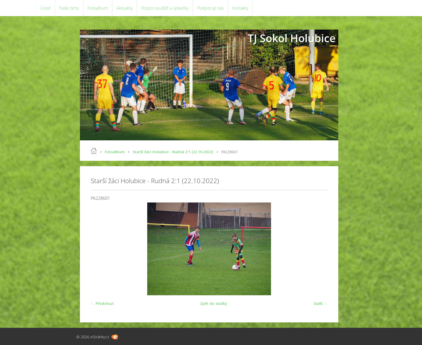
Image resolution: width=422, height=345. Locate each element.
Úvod (45, 8)
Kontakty (240, 8)
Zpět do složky (213, 303)
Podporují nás (210, 8)
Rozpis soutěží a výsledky (165, 8)
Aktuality (125, 8)
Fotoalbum (97, 8)
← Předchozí (102, 303)
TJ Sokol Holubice (292, 38)
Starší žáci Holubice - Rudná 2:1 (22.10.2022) (173, 151)
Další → (321, 303)
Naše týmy (69, 8)
